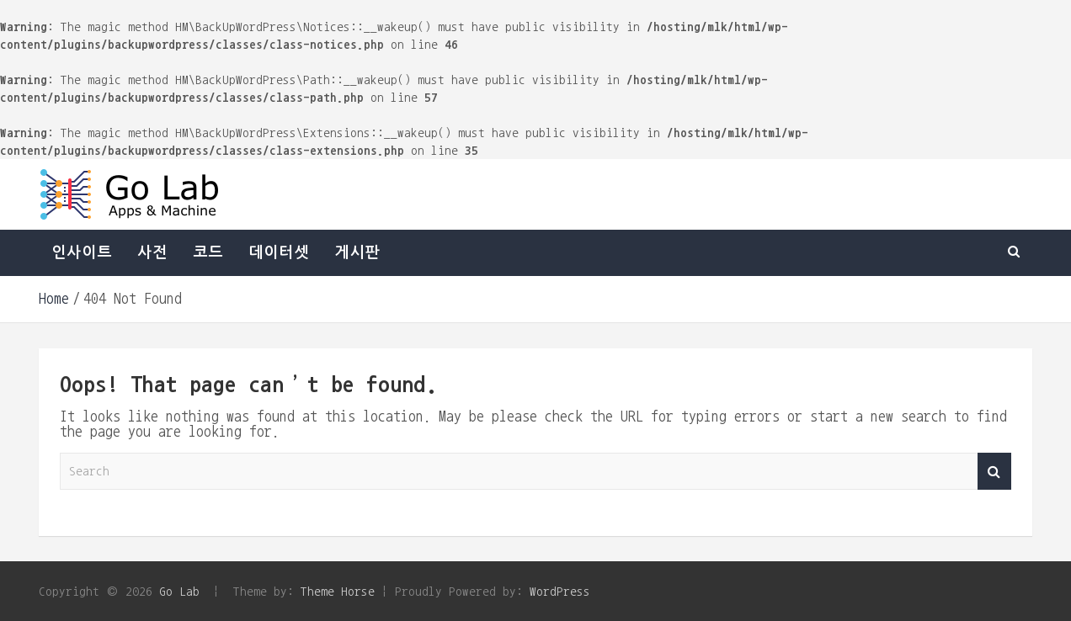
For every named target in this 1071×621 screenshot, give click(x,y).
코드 (208, 252)
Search (994, 472)
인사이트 (81, 252)
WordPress (560, 591)
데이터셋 (278, 252)
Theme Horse (338, 591)
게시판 (357, 252)
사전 (152, 252)
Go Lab (179, 591)
